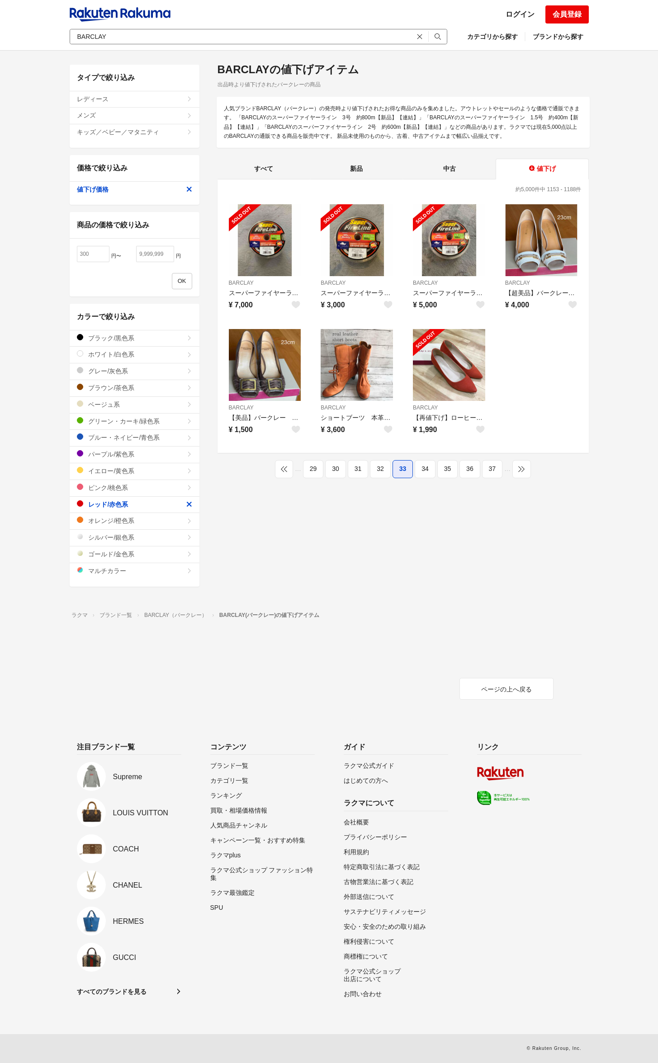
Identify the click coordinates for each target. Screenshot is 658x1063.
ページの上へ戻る (506, 689)
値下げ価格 (134, 189)
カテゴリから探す (492, 36)
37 (492, 468)
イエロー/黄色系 (134, 471)
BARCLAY (241, 283)
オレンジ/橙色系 (134, 520)
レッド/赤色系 (134, 504)
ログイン (520, 14)
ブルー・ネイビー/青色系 (134, 437)
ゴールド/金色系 (134, 554)
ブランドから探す (558, 36)
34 (425, 468)
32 (380, 468)
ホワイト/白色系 (134, 354)
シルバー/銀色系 (134, 537)
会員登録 (567, 14)
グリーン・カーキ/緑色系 (134, 421)
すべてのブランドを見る (112, 991)
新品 (356, 168)
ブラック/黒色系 (134, 338)
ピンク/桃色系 (134, 487)
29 (313, 468)
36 (469, 468)
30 (335, 468)
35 (447, 468)
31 (358, 468)
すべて (263, 168)
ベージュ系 (134, 404)
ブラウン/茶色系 (134, 387)
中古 (449, 168)
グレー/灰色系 (134, 371)
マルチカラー (134, 570)
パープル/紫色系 (134, 454)
